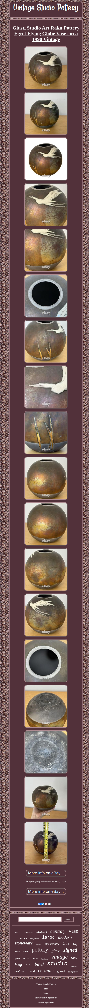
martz (17, 932)
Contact (46, 993)
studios (38, 945)
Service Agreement (46, 1002)
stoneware (24, 943)
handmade (44, 959)
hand (32, 971)
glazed (61, 971)
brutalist (20, 971)
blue (66, 943)
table (25, 951)
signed (70, 950)
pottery (40, 949)
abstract (41, 932)
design (23, 938)
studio (57, 964)
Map (46, 989)
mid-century (52, 943)
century (57, 931)
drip (74, 944)
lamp (18, 965)
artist (35, 958)
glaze (56, 950)
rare (28, 965)
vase (73, 931)
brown (17, 951)
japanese (74, 966)
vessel (26, 958)
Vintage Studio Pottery (46, 984)
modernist (28, 932)
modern (65, 937)
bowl (39, 964)
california (34, 938)
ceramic (46, 970)
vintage (59, 957)
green (17, 958)
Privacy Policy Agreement (46, 998)
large (48, 937)
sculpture (72, 971)
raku (74, 958)
